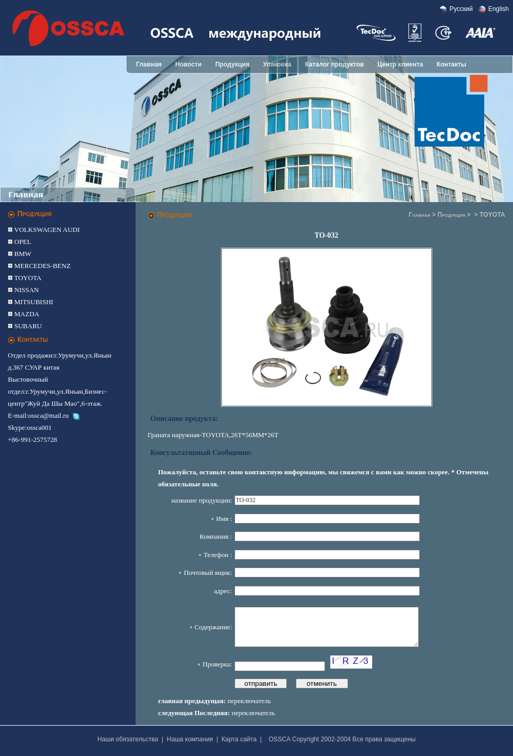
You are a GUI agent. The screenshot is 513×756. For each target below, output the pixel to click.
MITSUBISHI (33, 302)
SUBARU (27, 326)
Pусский (461, 9)
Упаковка (277, 64)
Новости (188, 64)
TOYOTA (27, 278)
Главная (149, 64)
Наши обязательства (127, 739)
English (498, 9)
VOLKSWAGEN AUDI (46, 230)
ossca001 (39, 427)
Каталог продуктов (334, 64)
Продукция (232, 64)
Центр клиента (400, 64)
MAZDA (26, 314)
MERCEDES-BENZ (42, 266)
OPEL (22, 242)
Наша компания (190, 739)
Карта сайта (238, 739)
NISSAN (26, 290)
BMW (22, 254)
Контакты (451, 64)
